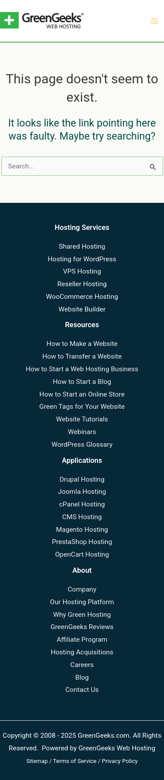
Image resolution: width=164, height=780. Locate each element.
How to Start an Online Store (82, 394)
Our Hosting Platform (82, 602)
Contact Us (81, 690)
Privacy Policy (120, 761)
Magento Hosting (82, 530)
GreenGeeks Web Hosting (116, 748)
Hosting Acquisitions (82, 652)
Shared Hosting (82, 246)
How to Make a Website (82, 344)
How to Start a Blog (82, 382)
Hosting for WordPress (82, 259)
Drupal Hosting (82, 479)
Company (82, 589)
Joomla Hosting (82, 492)
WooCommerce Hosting (82, 297)
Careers (82, 665)
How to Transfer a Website (82, 356)
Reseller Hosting (82, 284)
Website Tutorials (82, 419)
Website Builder (82, 309)
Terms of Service (75, 761)
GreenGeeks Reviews (81, 627)
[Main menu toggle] (154, 20)
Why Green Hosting (82, 615)
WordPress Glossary (82, 444)
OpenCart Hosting (82, 554)
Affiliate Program (82, 639)
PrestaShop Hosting (82, 542)
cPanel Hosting (82, 504)
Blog (82, 677)
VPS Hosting (82, 271)
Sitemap (37, 761)
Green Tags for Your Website (82, 407)
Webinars (82, 432)
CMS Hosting (82, 517)
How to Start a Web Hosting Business (82, 369)
